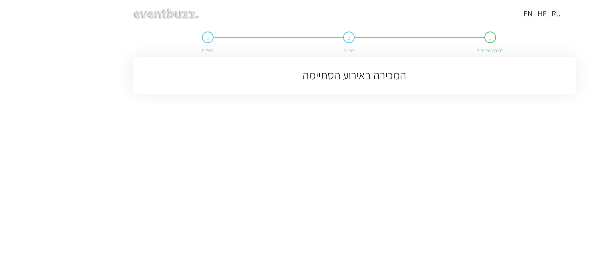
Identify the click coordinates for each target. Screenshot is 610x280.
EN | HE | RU (493, 14)
